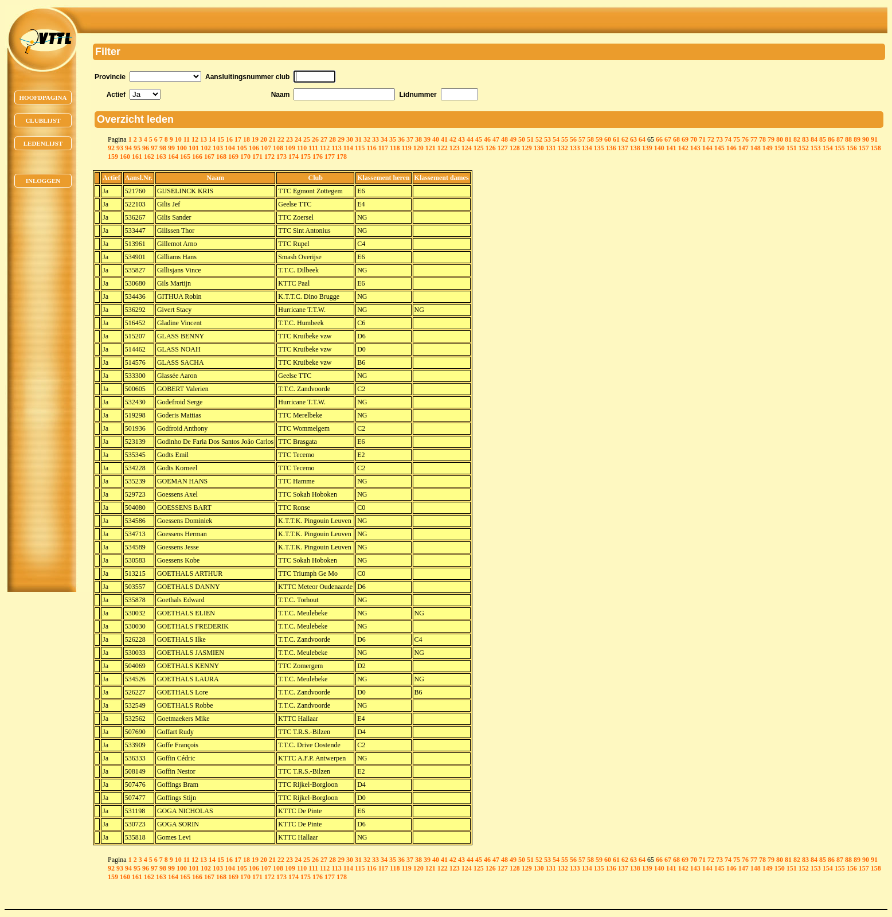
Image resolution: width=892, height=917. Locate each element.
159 (113, 157)
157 (864, 148)
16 (229, 139)
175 (305, 157)
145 (719, 148)
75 (736, 139)
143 (695, 148)
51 (530, 139)
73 (719, 139)
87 (839, 139)
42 (452, 139)
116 (371, 148)
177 (329, 157)
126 (491, 148)
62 (624, 139)
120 (418, 148)
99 (171, 148)
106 (254, 148)
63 (633, 139)
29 (341, 139)
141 (671, 148)
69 (685, 139)
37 (409, 139)
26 (315, 139)
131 (551, 148)
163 (161, 157)
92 (111, 148)
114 (348, 148)
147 (743, 148)
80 (779, 139)
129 (527, 148)
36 (401, 139)
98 (162, 148)
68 (676, 139)
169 (233, 157)
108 (278, 148)
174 (293, 157)
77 (753, 139)
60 (607, 139)
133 (575, 148)
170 (245, 157)
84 (814, 139)
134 (587, 148)
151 (792, 148)
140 (659, 148)
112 (325, 148)
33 (375, 139)
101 (194, 148)
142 (683, 148)
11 (186, 139)
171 (257, 157)
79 (771, 139)
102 (206, 148)
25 (306, 139)
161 (137, 157)
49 (513, 139)
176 (317, 157)
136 (611, 148)
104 (230, 148)
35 (392, 139)
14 (212, 139)
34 (384, 139)
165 (185, 157)
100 (182, 148)
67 (667, 139)
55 (564, 139)
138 (635, 148)
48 (504, 139)
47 (495, 139)
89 (857, 139)
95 (137, 148)
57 (581, 139)
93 (119, 148)
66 (659, 139)
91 (874, 139)
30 (349, 139)
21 (272, 139)
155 (840, 148)
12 (194, 139)
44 (470, 139)
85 (822, 139)
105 (242, 148)
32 (366, 139)
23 (289, 139)
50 (521, 139)
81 (788, 139)
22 (280, 139)
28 (332, 139)
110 (302, 148)
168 (221, 157)
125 (479, 148)
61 (616, 139)
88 (848, 139)
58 (590, 139)
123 (454, 148)
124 (466, 148)
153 (816, 148)
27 (323, 139)
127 (503, 148)
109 (290, 148)
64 (642, 139)
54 (556, 139)
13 (203, 139)
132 (563, 148)
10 (178, 139)
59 (599, 139)
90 (865, 139)
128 (515, 148)
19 (255, 139)
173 (281, 157)
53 (547, 139)
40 (435, 139)
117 (383, 148)
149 (767, 148)
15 (220, 139)
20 (263, 139)
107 (266, 148)
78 (762, 139)
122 (442, 148)
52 (538, 139)
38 (418, 139)
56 (573, 139)
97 (154, 148)
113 (336, 148)
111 (313, 148)
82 (796, 139)
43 (461, 139)
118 (395, 148)
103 (218, 148)
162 (149, 157)
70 (693, 139)
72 (710, 139)
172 (269, 157)
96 (145, 148)
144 (707, 148)
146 (731, 148)
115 (360, 148)
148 (755, 148)
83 (805, 139)
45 (478, 139)
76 (745, 139)
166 (197, 157)
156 (852, 148)
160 (125, 157)
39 (427, 139)
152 (804, 148)
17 (237, 139)
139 (647, 148)
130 (539, 148)
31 (358, 139)
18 (246, 139)
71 (702, 139)
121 (430, 148)
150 (779, 148)
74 (728, 139)
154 (828, 148)
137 (623, 148)
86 (831, 139)
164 (173, 157)
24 (298, 139)
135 (599, 148)
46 (487, 139)
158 (876, 148)
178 (342, 157)
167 (209, 157)
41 (444, 139)
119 (406, 148)
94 (128, 148)
